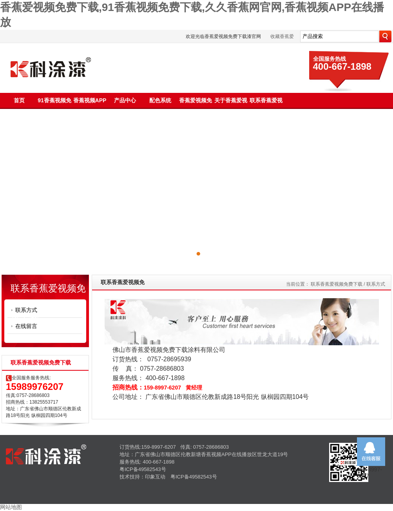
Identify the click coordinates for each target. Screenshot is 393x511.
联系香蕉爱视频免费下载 (336, 284)
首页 (19, 100)
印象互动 (155, 477)
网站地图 (11, 507)
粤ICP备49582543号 (143, 469)
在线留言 (26, 326)
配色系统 (160, 100)
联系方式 (26, 310)
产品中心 (125, 100)
